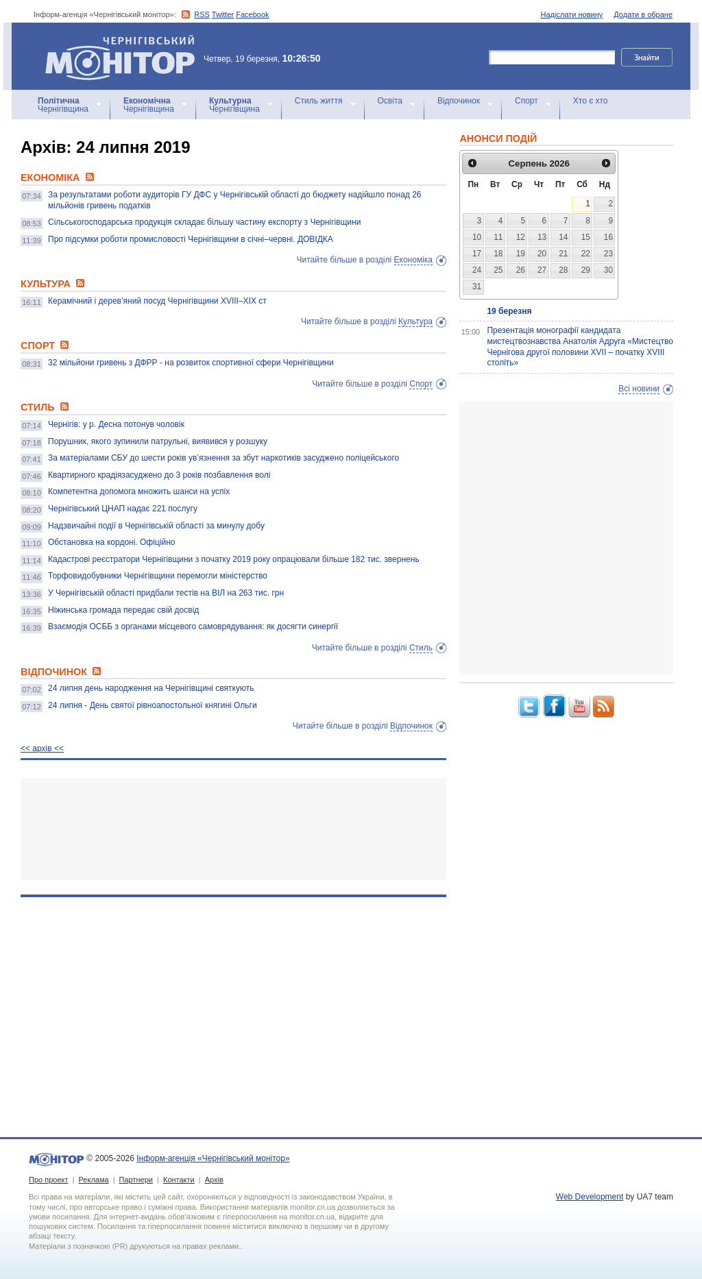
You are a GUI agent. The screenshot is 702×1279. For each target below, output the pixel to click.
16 (608, 237)
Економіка (413, 260)
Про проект (48, 1180)
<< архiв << (42, 748)
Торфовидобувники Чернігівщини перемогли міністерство (157, 576)
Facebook (252, 14)
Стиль (421, 648)
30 (608, 270)
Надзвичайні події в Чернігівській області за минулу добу (156, 526)
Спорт (526, 101)
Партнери (136, 1180)
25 (498, 270)
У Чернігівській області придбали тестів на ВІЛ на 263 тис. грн (166, 593)
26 (520, 270)
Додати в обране (643, 14)
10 (476, 237)
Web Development (590, 1197)
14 (563, 237)
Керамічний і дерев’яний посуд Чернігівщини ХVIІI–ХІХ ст (157, 301)
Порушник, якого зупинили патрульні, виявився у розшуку (157, 441)
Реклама (93, 1180)
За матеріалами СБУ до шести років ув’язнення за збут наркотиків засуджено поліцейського (223, 458)
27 (541, 270)
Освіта (390, 101)
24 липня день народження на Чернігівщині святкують (151, 688)
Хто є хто (590, 101)
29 (585, 270)
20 (541, 253)
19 (520, 253)
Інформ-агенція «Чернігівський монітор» (125, 56)
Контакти (179, 1180)
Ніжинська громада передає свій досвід (123, 610)
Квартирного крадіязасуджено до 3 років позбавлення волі (159, 475)
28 (563, 270)
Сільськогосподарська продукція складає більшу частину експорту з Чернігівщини (204, 222)
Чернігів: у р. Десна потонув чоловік (116, 424)
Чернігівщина (63, 105)
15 (585, 237)
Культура (415, 321)
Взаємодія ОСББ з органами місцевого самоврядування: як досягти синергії (193, 626)
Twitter (223, 14)
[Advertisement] (233, 829)
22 (585, 253)
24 (476, 270)
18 (498, 253)
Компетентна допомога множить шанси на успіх (139, 491)
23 (608, 253)
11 (498, 237)
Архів (214, 1180)
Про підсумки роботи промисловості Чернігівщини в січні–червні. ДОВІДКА (190, 239)
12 (520, 237)
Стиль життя (319, 101)
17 (476, 253)
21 (563, 253)
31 (476, 286)
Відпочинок (458, 101)
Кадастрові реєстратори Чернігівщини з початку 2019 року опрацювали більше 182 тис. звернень (234, 559)
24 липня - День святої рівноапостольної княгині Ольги (152, 705)
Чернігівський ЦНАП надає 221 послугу (122, 508)
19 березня (509, 311)
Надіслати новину (572, 14)
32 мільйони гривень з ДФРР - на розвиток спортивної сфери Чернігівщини (191, 362)
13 (541, 237)
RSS (202, 14)
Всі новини (638, 388)
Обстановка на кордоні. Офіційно (111, 542)
